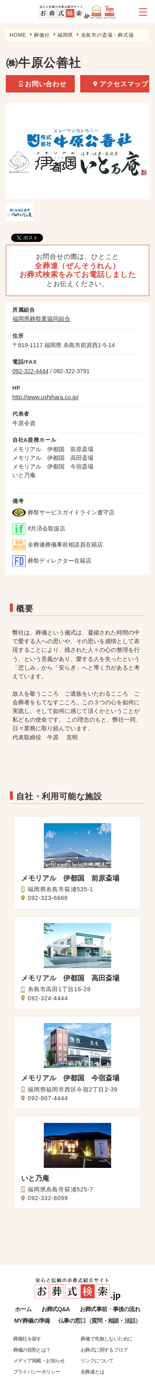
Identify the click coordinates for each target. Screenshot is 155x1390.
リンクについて (97, 1361)
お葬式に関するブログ (104, 1350)
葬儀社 (42, 35)
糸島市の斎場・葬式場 (107, 35)
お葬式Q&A (55, 1309)
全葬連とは (92, 1372)
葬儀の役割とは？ (32, 1350)
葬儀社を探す (27, 1339)
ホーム (23, 1309)
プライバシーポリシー (36, 1372)
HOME (18, 35)
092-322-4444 (30, 371)
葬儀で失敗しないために (106, 1339)
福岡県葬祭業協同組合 (41, 318)
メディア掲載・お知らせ (39, 1361)
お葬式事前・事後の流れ (110, 1309)
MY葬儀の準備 (32, 1320)
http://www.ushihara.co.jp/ (45, 397)
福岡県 (65, 35)
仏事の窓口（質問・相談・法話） (99, 1320)
